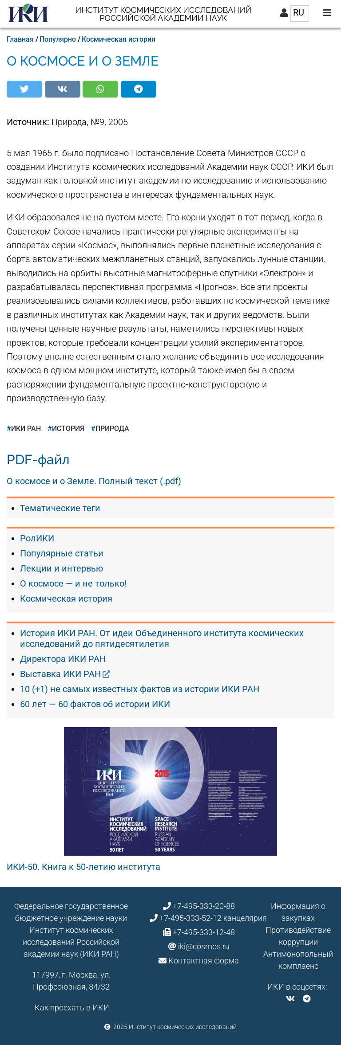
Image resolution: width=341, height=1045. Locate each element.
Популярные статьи (61, 553)
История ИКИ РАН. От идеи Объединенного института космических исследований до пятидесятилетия (162, 638)
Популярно (58, 39)
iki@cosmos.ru (204, 946)
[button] (24, 89)
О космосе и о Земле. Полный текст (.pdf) (94, 481)
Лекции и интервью (61, 568)
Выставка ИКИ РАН (60, 674)
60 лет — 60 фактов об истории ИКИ (95, 704)
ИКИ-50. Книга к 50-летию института (83, 866)
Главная (20, 39)
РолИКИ (37, 538)
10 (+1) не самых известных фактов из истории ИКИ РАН (139, 689)
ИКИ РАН (26, 428)
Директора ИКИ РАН (63, 659)
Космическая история (118, 39)
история (68, 428)
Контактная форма (203, 960)
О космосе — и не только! (73, 583)
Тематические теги (60, 508)
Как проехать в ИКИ (72, 1007)
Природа (112, 428)
